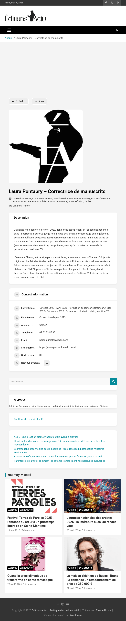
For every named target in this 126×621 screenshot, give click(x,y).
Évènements (26, 510)
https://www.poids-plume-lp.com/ (57, 347)
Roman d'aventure (100, 198)
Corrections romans (42, 198)
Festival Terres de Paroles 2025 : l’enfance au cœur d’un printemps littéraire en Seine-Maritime (30, 522)
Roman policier (39, 201)
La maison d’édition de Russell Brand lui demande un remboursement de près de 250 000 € (92, 580)
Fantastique (75, 198)
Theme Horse (103, 610)
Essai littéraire (60, 198)
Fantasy (86, 198)
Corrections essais (22, 198)
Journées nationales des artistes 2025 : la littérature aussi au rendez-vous (92, 522)
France (26, 205)
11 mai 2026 (13, 530)
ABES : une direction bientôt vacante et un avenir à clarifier (46, 436)
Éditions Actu (39, 610)
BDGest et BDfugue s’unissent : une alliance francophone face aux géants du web (58, 456)
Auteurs (12, 510)
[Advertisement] (63, 67)
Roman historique (22, 201)
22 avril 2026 (73, 588)
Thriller (87, 201)
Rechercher (113, 381)
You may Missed (19, 475)
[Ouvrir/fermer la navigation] (9, 30)
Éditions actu (28, 530)
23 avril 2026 (73, 530)
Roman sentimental (57, 201)
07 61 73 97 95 (47, 332)
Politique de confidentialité (28, 419)
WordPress (76, 615)
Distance (17, 205)
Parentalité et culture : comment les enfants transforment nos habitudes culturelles (59, 460)
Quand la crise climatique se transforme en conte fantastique (30, 578)
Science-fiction (75, 201)
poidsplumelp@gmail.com (53, 340)
